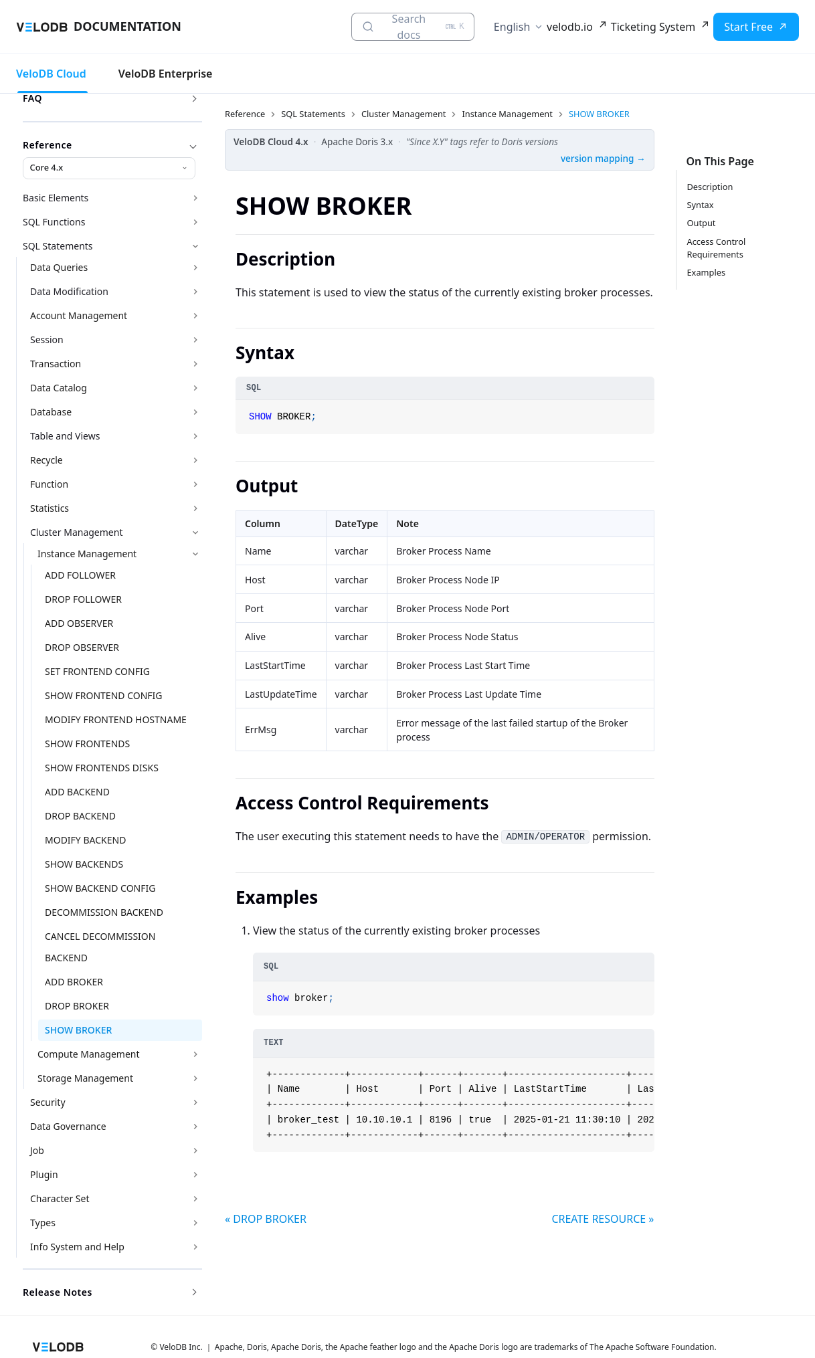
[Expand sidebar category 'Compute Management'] (195, 1054)
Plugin (44, 1174)
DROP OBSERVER (82, 647)
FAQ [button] (109, 98)
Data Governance (68, 1126)
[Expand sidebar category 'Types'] (195, 1223)
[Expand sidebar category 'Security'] (195, 1102)
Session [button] (47, 339)
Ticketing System (653, 26)
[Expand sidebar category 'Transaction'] (195, 364)
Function (49, 484)
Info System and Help (77, 1246)
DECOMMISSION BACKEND (104, 912)
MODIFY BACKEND (85, 840)
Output (701, 223)
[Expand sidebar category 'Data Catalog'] (195, 388)
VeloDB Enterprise (165, 73)
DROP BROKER (77, 1005)
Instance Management (87, 553)
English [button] (512, 26)
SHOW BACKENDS (84, 864)
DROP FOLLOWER (83, 599)
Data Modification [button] (69, 291)
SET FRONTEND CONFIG (97, 671)
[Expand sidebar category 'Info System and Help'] (195, 1247)
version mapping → (603, 158)
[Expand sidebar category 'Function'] (195, 484)
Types (43, 1222)
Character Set (59, 1198)
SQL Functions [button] (54, 221)
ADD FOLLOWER (80, 575)
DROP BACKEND (80, 815)
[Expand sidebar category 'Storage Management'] (195, 1078)
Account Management (78, 315)
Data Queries (59, 267)
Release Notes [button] (109, 1292)
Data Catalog (58, 387)
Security (48, 1102)
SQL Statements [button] (58, 245)
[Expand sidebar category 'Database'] (195, 412)
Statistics (49, 508)
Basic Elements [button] (55, 197)
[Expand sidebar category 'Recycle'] (195, 460)
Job (37, 1150)
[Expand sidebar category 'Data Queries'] (195, 267)
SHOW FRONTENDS (87, 743)
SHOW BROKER (78, 1030)
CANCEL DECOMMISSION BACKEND (100, 947)
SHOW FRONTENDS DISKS (102, 767)
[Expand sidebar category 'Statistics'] (195, 508)
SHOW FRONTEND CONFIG (103, 695)
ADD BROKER (74, 981)
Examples (706, 272)
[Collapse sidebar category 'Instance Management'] (195, 554)
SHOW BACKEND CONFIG (100, 888)
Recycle (46, 460)
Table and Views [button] (65, 435)
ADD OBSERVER (79, 623)
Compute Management (88, 1054)
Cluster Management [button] (76, 532)
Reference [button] (109, 144)
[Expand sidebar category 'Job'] (195, 1150)
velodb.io (570, 26)
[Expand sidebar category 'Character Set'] (195, 1198)
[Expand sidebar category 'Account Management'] (195, 315)
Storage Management (85, 1078)
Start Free (748, 26)
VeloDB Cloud (51, 73)
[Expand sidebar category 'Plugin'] (195, 1174)
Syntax (700, 205)
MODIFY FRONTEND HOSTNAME (116, 719)
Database (51, 411)
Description (710, 187)
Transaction (55, 363)
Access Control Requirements (716, 247)
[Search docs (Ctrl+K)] (412, 27)
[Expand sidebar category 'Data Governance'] (195, 1126)
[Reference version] (109, 168)
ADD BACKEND (77, 791)
